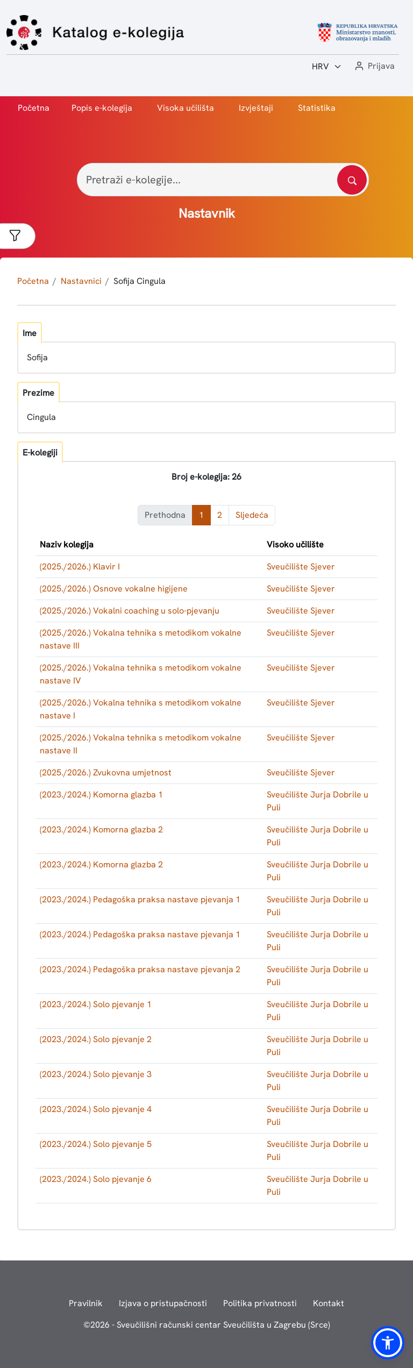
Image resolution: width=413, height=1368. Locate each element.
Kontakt (328, 1303)
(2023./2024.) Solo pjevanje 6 (96, 1179)
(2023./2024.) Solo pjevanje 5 (96, 1144)
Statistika (317, 107)
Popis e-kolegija (102, 107)
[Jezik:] (326, 66)
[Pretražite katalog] (352, 180)
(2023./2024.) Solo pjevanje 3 (96, 1074)
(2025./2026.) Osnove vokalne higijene (114, 588)
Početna (33, 107)
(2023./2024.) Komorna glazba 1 (101, 794)
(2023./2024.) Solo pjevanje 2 (96, 1039)
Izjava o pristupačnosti (163, 1303)
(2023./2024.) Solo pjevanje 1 (96, 1004)
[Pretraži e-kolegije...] (223, 179)
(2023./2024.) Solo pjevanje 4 (96, 1109)
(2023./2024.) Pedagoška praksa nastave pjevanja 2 (140, 969)
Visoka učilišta (185, 107)
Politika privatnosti (260, 1303)
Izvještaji (256, 107)
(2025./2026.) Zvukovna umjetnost (106, 772)
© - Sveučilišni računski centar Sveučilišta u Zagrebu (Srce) (206, 1324)
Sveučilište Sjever (301, 566)
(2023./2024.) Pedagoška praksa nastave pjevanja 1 (140, 899)
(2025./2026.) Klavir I (80, 566)
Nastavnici (81, 281)
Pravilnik (86, 1303)
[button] (373, 66)
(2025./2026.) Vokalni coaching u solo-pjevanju (129, 610)
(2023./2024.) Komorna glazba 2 (101, 829)
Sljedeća (252, 515)
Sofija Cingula (139, 281)
